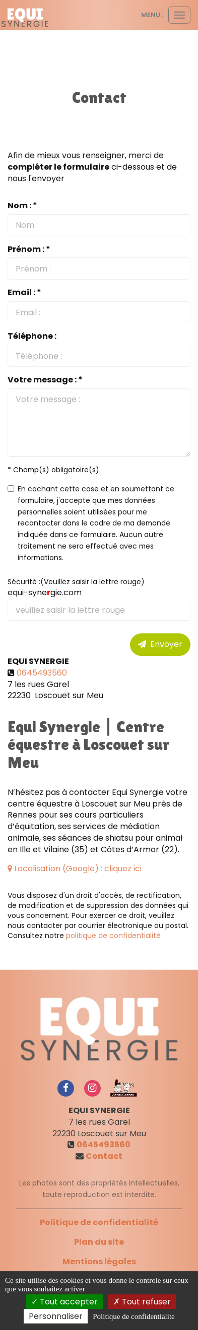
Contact (104, 1156)
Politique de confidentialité (99, 1222)
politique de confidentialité (113, 935)
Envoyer (160, 644)
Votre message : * (45, 379)
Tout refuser (142, 1301)
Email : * (24, 292)
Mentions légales (99, 1261)
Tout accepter (64, 1301)
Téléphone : (32, 336)
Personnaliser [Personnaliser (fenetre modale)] (56, 1316)
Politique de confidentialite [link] (133, 1316)
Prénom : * (29, 249)
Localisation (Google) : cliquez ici (75, 868)
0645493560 (42, 673)
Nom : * (22, 205)
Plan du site (99, 1242)
